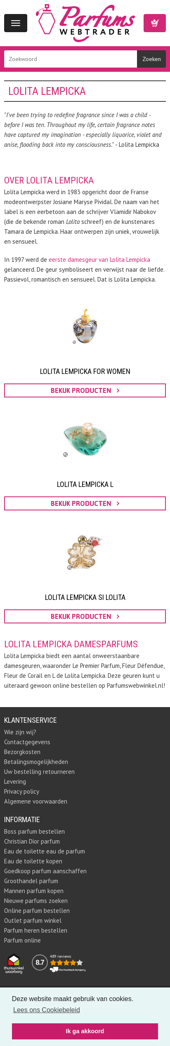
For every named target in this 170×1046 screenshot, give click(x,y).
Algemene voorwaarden (35, 801)
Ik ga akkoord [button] (85, 1031)
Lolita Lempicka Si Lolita (85, 597)
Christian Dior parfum (32, 841)
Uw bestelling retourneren (39, 772)
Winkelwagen (155, 23)
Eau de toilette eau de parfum (44, 851)
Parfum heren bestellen (35, 930)
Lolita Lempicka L (85, 484)
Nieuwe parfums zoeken (36, 901)
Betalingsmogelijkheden (36, 762)
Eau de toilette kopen (33, 861)
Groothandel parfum (31, 881)
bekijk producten (85, 390)
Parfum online (22, 940)
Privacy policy (21, 791)
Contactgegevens (27, 742)
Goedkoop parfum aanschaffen (45, 871)
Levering (15, 781)
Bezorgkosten (22, 752)
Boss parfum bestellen (34, 831)
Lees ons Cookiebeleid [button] (46, 1009)
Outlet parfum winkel (32, 920)
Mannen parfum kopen (34, 891)
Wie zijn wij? (20, 732)
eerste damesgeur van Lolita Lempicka (99, 259)
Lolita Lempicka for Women (85, 371)
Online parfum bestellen (37, 910)
